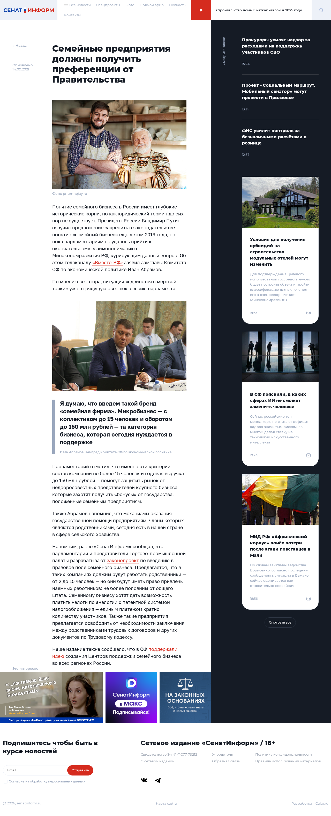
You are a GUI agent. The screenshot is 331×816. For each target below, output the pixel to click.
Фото (129, 5)
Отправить (80, 770)
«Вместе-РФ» (107, 262)
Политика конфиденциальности (283, 754)
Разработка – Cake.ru (309, 803)
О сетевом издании (158, 761)
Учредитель (222, 754)
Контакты (72, 15)
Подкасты (177, 5)
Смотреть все (280, 622)
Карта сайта (166, 803)
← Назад (19, 45)
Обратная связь (226, 761)
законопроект (123, 560)
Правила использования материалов (288, 761)
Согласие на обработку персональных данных (47, 781)
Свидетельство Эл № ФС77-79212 (169, 754)
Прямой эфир (152, 5)
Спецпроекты (108, 5)
